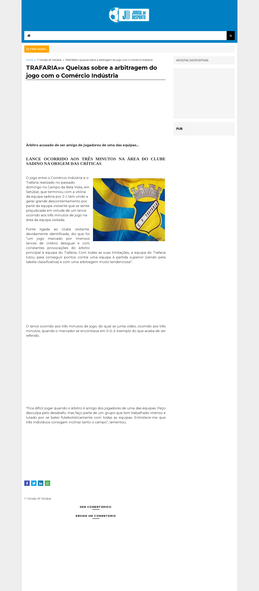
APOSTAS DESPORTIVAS (192, 60)
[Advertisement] (96, 118)
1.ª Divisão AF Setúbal (49, 59)
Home (29, 59)
